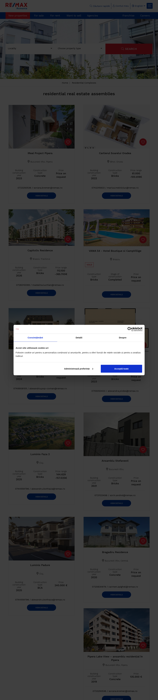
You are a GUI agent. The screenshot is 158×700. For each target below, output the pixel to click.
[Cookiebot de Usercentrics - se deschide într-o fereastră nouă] (129, 329)
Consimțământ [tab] (35, 337)
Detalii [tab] (79, 337)
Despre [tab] (122, 337)
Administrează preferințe (78, 368)
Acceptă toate (121, 368)
